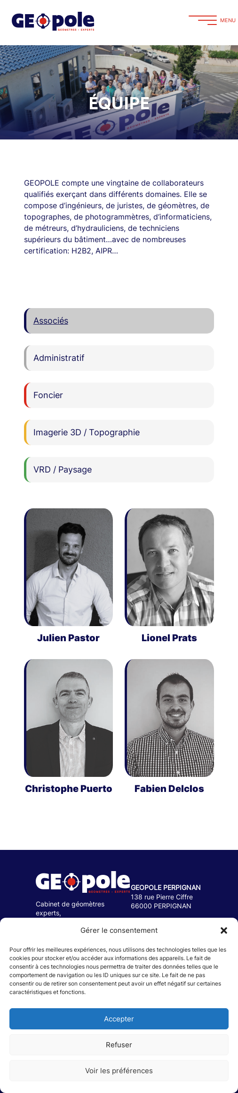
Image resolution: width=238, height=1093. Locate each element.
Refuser (119, 1044)
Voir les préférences (119, 1070)
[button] (224, 930)
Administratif (59, 358)
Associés (50, 321)
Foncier (48, 395)
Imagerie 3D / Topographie (86, 432)
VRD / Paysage (62, 469)
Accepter (119, 1018)
